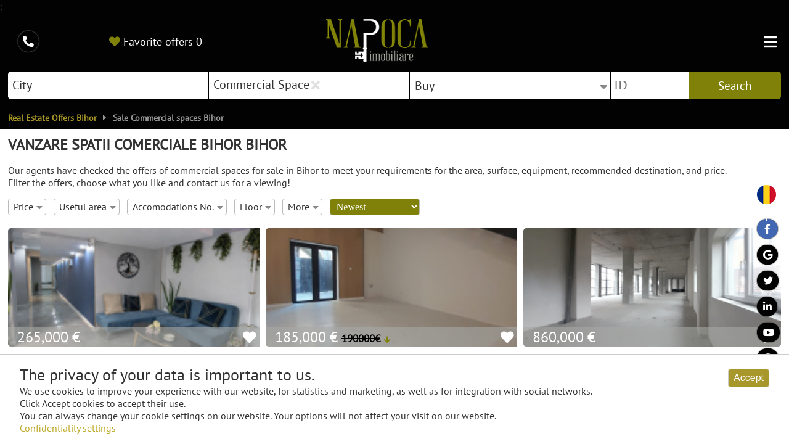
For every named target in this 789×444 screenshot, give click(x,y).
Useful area (87, 206)
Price (28, 206)
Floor (255, 206)
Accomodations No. (178, 206)
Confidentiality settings (68, 428)
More (303, 206)
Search (734, 85)
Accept (749, 377)
